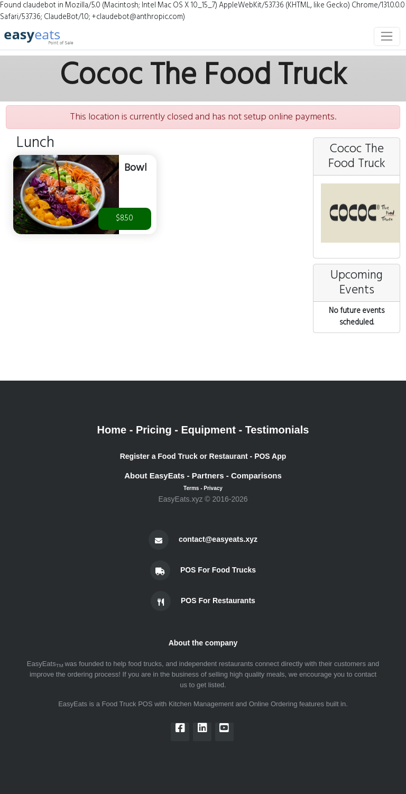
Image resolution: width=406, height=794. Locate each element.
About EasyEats (154, 475)
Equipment (208, 430)
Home (112, 430)
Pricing (154, 430)
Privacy (213, 488)
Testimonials (277, 430)
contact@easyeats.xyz (218, 539)
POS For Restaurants (218, 600)
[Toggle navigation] (387, 36)
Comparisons (256, 475)
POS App (270, 456)
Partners (208, 475)
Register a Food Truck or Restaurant (184, 456)
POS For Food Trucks (218, 570)
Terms (191, 488)
